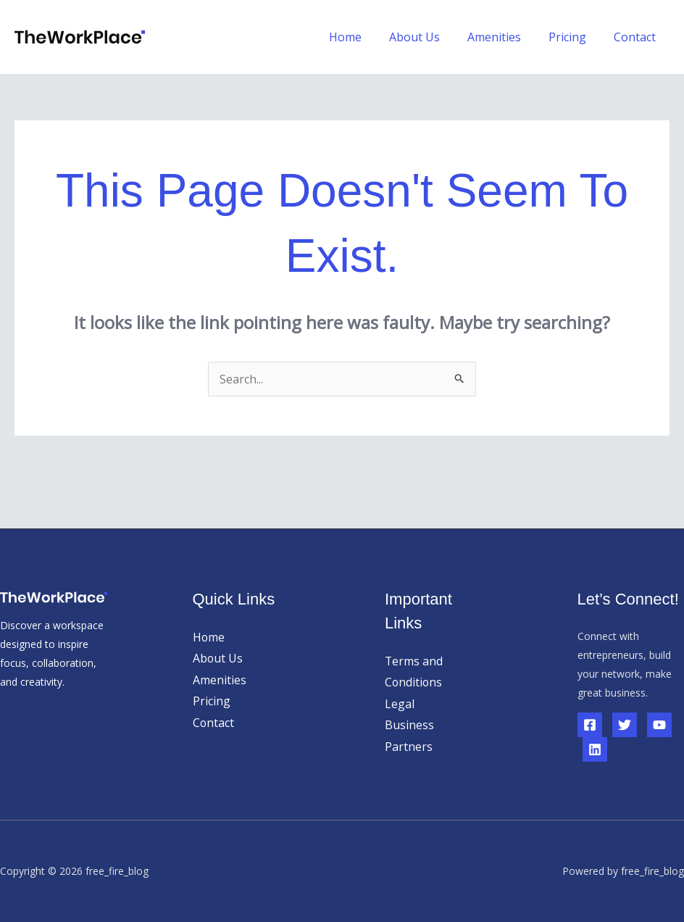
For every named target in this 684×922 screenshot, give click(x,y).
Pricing (574, 37)
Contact (637, 37)
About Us (429, 37)
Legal (399, 704)
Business (409, 726)
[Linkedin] (595, 749)
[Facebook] (589, 725)
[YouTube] (659, 725)
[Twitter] (624, 725)
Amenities (505, 37)
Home (365, 37)
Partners (409, 747)
